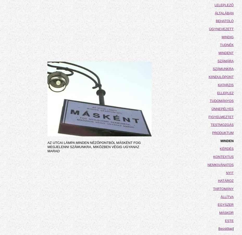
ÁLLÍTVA (227, 197)
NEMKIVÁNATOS (220, 165)
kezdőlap (226, 229)
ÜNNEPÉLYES (223, 109)
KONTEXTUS (223, 157)
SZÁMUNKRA (223, 69)
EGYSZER (226, 205)
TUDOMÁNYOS (222, 101)
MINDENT (226, 53)
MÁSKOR (226, 213)
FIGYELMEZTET (221, 117)
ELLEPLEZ (225, 93)
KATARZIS (226, 85)
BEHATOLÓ (225, 21)
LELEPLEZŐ (224, 5)
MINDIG (228, 37)
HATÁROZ (226, 181)
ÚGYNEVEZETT (221, 29)
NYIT (230, 173)
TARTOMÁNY (223, 189)
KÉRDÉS (227, 149)
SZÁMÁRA (226, 61)
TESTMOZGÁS (222, 125)
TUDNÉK (227, 45)
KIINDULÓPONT (221, 77)
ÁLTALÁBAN (224, 13)
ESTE (229, 221)
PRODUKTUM (223, 133)
